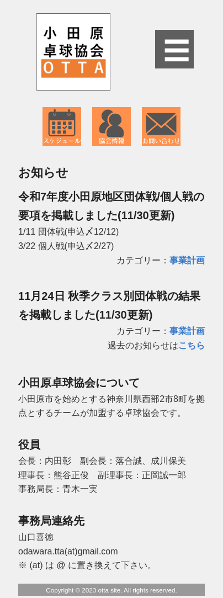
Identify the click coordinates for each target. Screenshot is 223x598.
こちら (191, 345)
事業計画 (187, 260)
